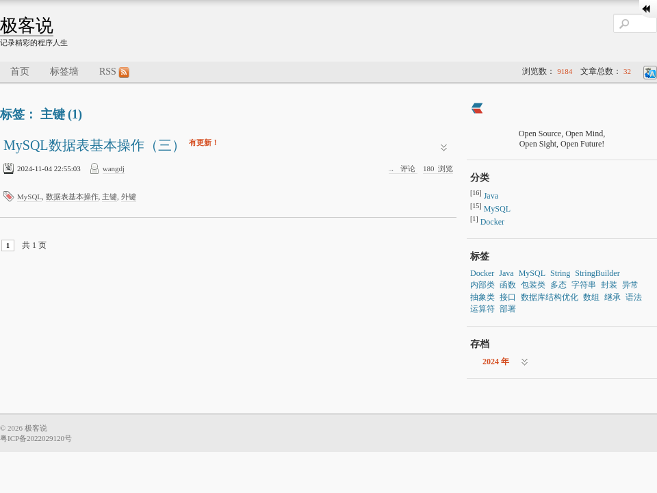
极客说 (26, 26)
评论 (403, 168)
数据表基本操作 (72, 196)
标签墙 (64, 71)
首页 (19, 71)
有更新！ (204, 142)
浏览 (438, 168)
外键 (128, 196)
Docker (492, 222)
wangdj (114, 168)
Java (491, 196)
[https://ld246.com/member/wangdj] (477, 109)
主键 (109, 196)
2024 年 (495, 361)
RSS (114, 72)
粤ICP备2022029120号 (36, 438)
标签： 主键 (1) (41, 114)
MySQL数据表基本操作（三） (96, 145)
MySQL (29, 196)
